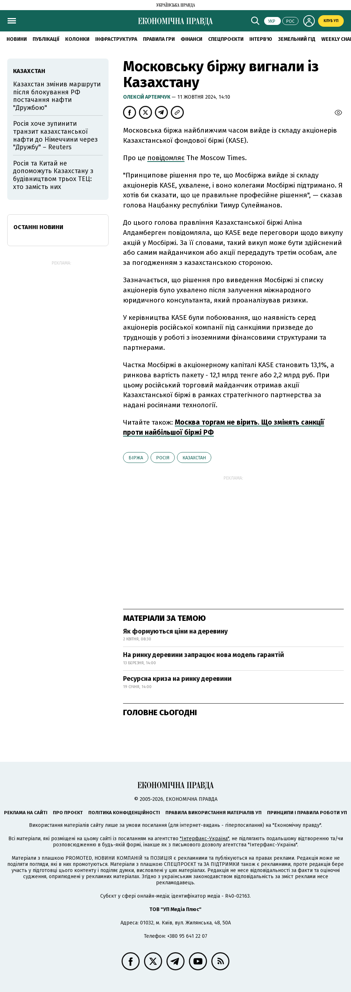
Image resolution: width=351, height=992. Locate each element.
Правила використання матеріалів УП (213, 812)
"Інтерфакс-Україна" (204, 839)
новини (17, 39)
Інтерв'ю (260, 39)
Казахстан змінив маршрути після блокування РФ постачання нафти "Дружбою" (57, 96)
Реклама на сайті (25, 812)
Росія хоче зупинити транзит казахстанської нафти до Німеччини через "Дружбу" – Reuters (55, 135)
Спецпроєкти (226, 39)
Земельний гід (297, 39)
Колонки (77, 39)
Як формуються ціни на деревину (175, 631)
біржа (135, 457)
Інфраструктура (116, 39)
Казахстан (194, 457)
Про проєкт (68, 812)
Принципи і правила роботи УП (307, 812)
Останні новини (38, 227)
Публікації (46, 39)
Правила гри (159, 39)
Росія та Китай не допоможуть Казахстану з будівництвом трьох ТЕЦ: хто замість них (53, 175)
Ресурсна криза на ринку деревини (177, 679)
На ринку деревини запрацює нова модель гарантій (203, 655)
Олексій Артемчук (147, 97)
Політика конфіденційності (124, 812)
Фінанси (191, 39)
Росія (162, 457)
